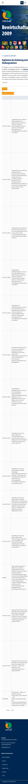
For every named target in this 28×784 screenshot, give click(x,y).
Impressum (5, 764)
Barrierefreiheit (6, 757)
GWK (13, 568)
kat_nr (4, 98)
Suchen (5, 89)
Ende (12, 710)
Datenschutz (5, 768)
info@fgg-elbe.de (5, 747)
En (25, 3)
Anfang (8, 710)
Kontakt (4, 772)
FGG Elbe (12, 69)
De (22, 3)
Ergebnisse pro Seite (8, 93)
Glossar (4, 761)
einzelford (14, 98)
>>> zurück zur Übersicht (9, 56)
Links (3, 775)
